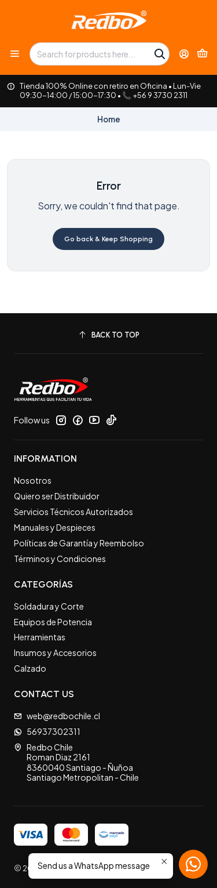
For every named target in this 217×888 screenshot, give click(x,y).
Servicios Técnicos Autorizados (73, 511)
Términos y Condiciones (60, 558)
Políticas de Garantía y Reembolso (79, 543)
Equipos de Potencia (53, 622)
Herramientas (39, 637)
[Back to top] (108, 335)
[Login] (184, 54)
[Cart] (202, 54)
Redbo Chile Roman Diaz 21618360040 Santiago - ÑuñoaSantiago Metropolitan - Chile (76, 762)
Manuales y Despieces (54, 527)
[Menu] (15, 54)
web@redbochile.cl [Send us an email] (57, 716)
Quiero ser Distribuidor (57, 496)
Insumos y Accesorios (55, 652)
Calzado (30, 668)
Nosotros (33, 480)
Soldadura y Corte (49, 606)
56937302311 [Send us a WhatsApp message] (47, 731)
